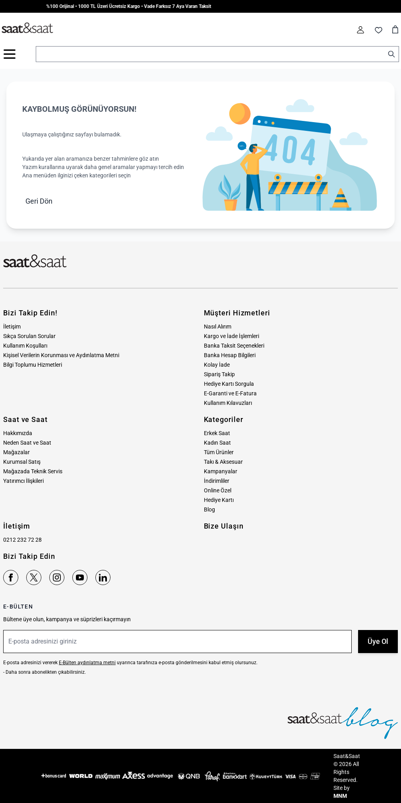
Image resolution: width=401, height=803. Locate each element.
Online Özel (217, 490)
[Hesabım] (360, 29)
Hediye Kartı (219, 500)
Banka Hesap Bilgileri (230, 355)
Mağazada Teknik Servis (32, 471)
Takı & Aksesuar (223, 462)
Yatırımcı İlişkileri (23, 481)
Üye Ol (378, 641)
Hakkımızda (17, 433)
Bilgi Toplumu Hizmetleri (32, 365)
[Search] (391, 54)
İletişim (12, 326)
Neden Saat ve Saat (27, 442)
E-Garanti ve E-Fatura (230, 393)
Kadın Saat (217, 442)
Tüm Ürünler (219, 452)
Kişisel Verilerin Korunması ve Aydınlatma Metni (61, 355)
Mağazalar (16, 452)
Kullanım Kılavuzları (228, 403)
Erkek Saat (217, 433)
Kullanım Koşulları (25, 345)
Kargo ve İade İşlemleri (231, 336)
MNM (340, 796)
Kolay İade (217, 365)
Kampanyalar (220, 471)
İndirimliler (216, 481)
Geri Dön (38, 201)
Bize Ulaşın (224, 526)
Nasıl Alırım (217, 326)
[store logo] (27, 28)
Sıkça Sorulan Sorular (29, 336)
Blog (209, 509)
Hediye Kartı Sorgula (229, 384)
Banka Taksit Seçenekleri (234, 345)
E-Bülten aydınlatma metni (87, 662)
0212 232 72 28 (22, 540)
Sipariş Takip (219, 374)
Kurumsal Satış (22, 462)
